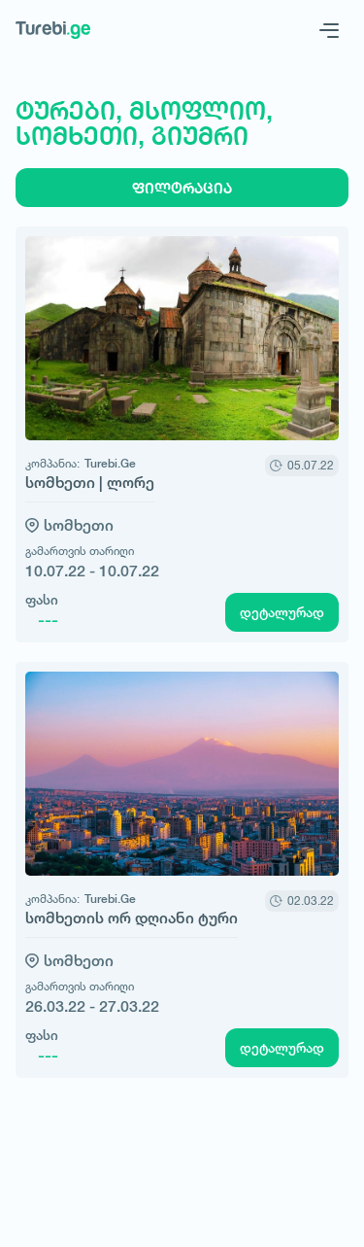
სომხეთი (79, 525)
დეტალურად (282, 612)
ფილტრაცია (182, 188)
